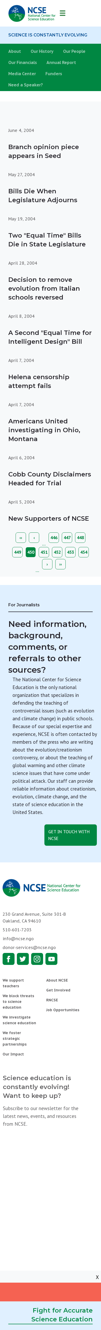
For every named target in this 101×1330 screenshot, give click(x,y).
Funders (53, 73)
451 (45, 552)
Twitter (23, 959)
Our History (42, 51)
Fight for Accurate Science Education (62, 1315)
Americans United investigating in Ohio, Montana (44, 430)
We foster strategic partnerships (15, 1038)
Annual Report (61, 62)
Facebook (9, 959)
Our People (74, 51)
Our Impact (13, 1054)
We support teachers (13, 983)
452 (58, 552)
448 (81, 537)
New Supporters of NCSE (48, 518)
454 (84, 552)
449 (18, 552)
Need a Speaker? (25, 84)
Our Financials (22, 62)
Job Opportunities (62, 1010)
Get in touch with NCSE (69, 835)
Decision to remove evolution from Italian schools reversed (44, 288)
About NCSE (57, 980)
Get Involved (58, 990)
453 (71, 552)
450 (31, 553)
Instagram (37, 959)
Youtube (51, 959)
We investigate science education (19, 1020)
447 (68, 537)
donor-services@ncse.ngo (29, 947)
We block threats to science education (18, 1002)
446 (54, 537)
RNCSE (52, 1000)
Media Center (22, 73)
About (14, 51)
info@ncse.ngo (18, 938)
